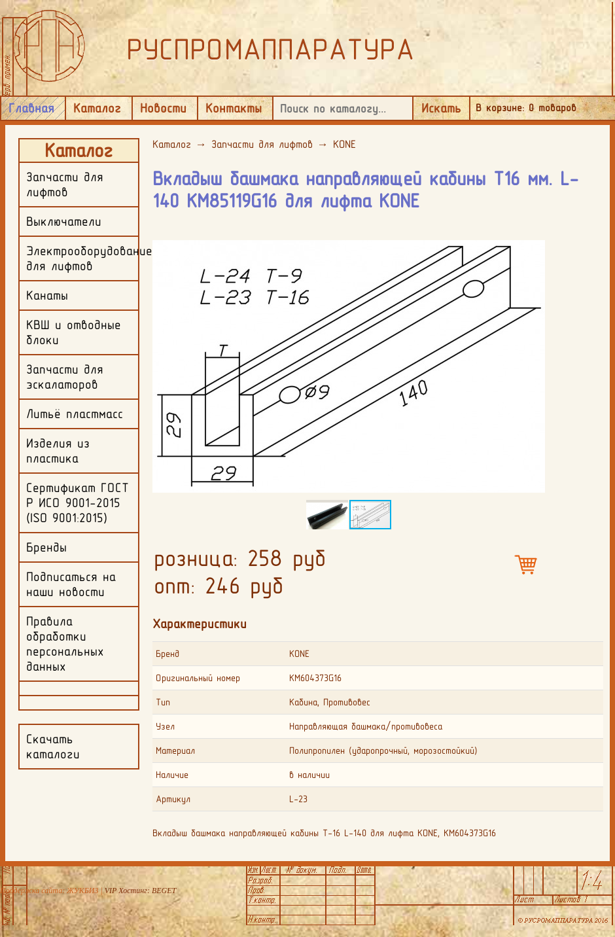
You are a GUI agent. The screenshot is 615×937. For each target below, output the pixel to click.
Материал (175, 750)
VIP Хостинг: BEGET (140, 890)
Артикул (173, 799)
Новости (163, 108)
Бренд (167, 653)
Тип (163, 702)
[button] (533, 240)
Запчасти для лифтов (262, 144)
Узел (165, 726)
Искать (441, 108)
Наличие (172, 774)
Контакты (233, 108)
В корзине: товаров (526, 107)
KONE (344, 144)
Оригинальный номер (198, 678)
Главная (31, 108)
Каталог (97, 108)
